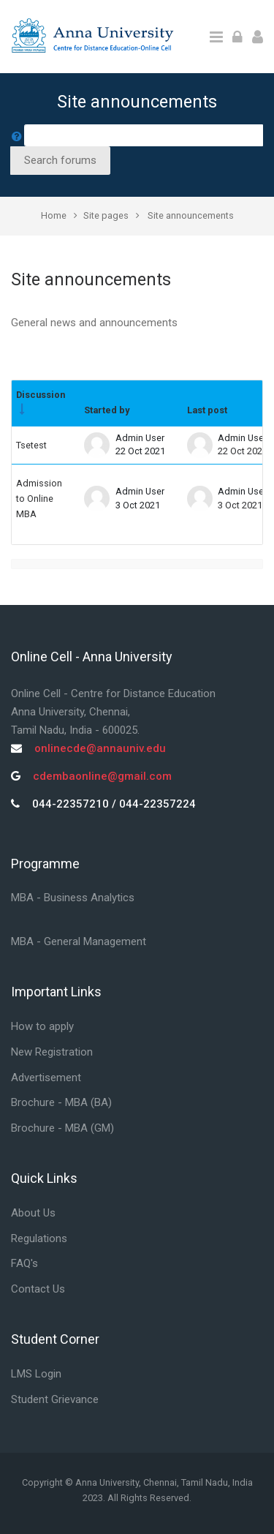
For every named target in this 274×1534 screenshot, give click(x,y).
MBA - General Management (78, 941)
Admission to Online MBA (39, 499)
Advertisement (46, 1077)
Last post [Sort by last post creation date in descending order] (207, 410)
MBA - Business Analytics (72, 897)
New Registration (52, 1052)
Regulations (39, 1238)
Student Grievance (55, 1399)
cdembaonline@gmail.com (102, 776)
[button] (17, 135)
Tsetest (31, 445)
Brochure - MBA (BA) (61, 1102)
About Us (33, 1212)
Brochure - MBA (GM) (62, 1128)
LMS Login (36, 1373)
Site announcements (191, 215)
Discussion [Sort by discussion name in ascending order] (40, 394)
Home (53, 215)
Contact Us (38, 1289)
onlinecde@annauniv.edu (100, 748)
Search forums (60, 160)
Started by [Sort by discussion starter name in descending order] (106, 410)
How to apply (42, 1026)
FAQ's (24, 1263)
